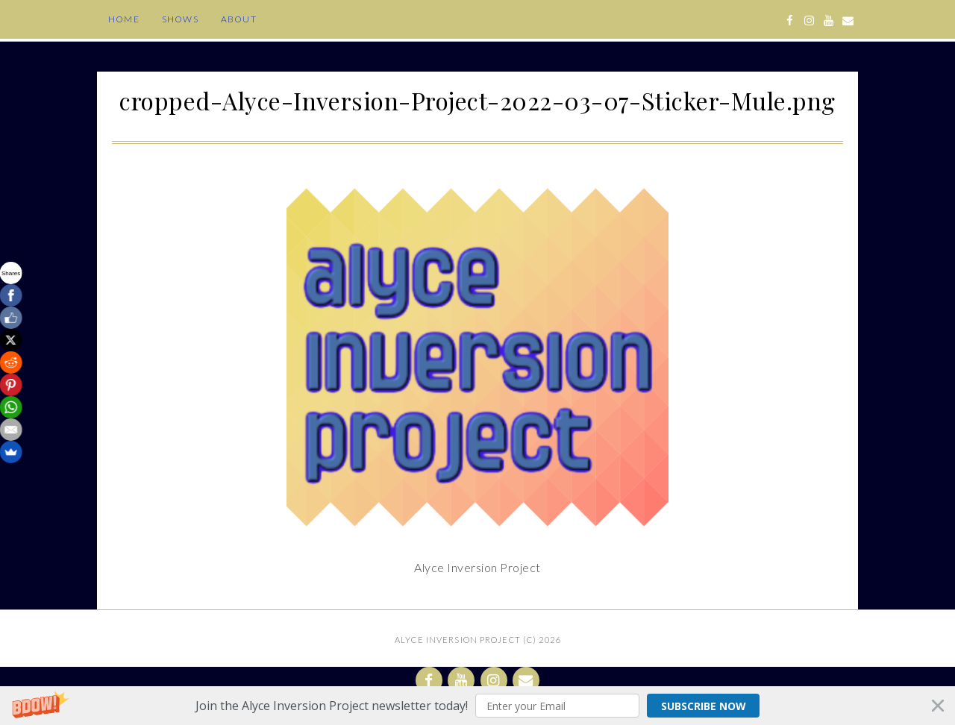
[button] (477, 705)
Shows (180, 19)
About (239, 19)
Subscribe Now (703, 706)
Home (124, 19)
